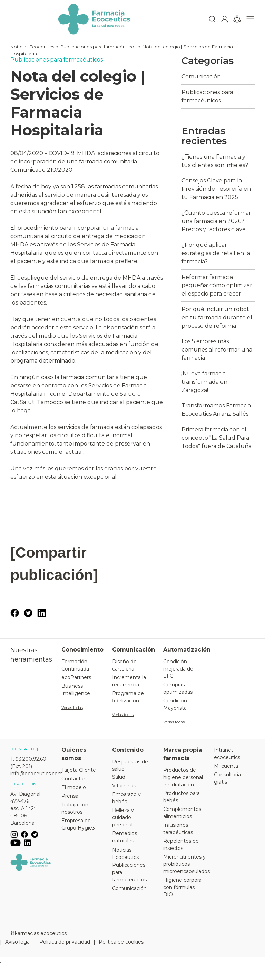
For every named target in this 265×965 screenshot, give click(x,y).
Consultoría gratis (227, 778)
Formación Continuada (75, 665)
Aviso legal (18, 942)
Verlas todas (72, 707)
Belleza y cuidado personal (123, 817)
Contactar (73, 779)
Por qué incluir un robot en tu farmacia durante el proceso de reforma (216, 317)
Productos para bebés (181, 797)
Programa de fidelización (128, 697)
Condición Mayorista (175, 704)
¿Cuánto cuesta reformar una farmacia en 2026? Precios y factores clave (216, 221)
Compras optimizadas (178, 688)
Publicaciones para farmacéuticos (98, 46)
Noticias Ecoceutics (32, 46)
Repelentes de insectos (181, 844)
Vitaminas (124, 786)
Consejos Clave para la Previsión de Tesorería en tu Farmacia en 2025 (216, 188)
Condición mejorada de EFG (178, 668)
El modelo (73, 787)
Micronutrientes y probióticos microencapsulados (183, 864)
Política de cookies (121, 942)
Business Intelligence (75, 689)
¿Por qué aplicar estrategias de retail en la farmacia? (215, 253)
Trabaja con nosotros (74, 808)
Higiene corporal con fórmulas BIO (183, 887)
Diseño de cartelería (124, 665)
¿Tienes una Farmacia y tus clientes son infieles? (214, 160)
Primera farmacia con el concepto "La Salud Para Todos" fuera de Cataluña (216, 437)
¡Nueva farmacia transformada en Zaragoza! (204, 381)
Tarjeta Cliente (78, 770)
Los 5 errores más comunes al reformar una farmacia (216, 349)
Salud (118, 777)
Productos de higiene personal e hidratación (183, 777)
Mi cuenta (226, 766)
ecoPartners (76, 677)
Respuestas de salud (130, 765)
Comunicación (201, 76)
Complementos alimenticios (182, 812)
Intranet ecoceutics (227, 753)
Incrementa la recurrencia (129, 681)
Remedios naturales (124, 837)
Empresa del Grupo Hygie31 (79, 824)
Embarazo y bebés (126, 798)
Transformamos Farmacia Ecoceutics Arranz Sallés (216, 409)
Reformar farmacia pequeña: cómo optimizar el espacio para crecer (216, 285)
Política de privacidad (64, 942)
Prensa (69, 796)
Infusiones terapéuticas (178, 828)
